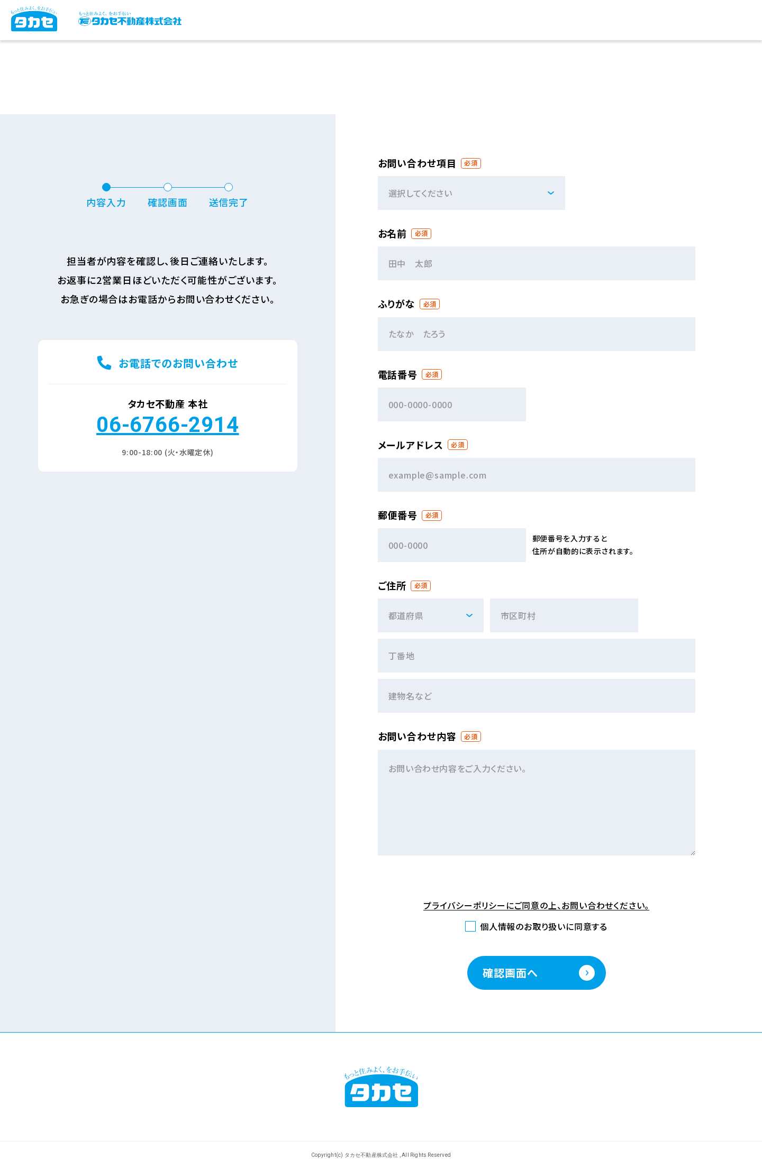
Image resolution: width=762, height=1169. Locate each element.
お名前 (392, 233)
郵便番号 (398, 515)
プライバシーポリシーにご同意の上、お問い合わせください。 (536, 906)
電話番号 (398, 374)
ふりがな (397, 303)
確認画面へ (510, 972)
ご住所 (392, 585)
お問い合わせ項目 (417, 163)
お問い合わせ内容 (417, 736)
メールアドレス (410, 445)
